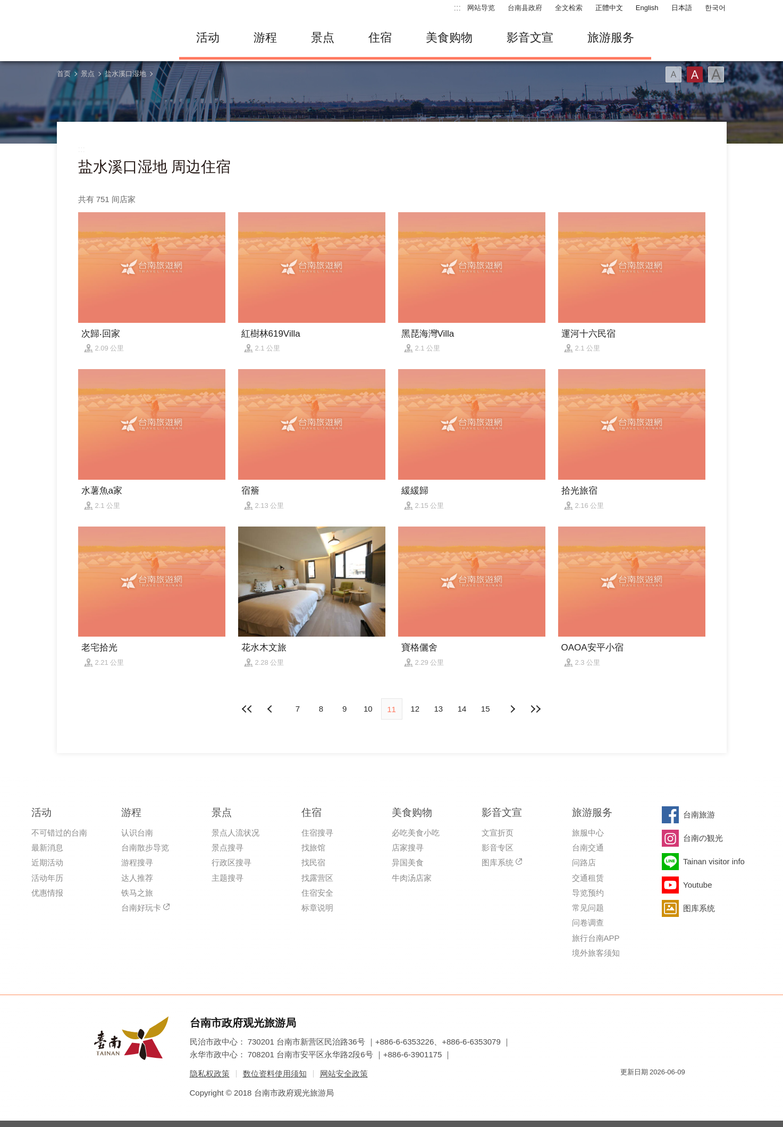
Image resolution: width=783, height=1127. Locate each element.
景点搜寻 (227, 847)
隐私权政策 (210, 1073)
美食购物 (449, 37)
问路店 (584, 862)
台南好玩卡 (141, 907)
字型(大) (716, 74)
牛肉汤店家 (412, 877)
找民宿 (313, 862)
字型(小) (673, 74)
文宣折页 (497, 832)
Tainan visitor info (714, 861)
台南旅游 (699, 814)
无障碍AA (666, 1091)
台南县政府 (525, 8)
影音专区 (497, 847)
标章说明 (317, 907)
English (647, 8)
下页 (271, 709)
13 (438, 708)
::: (457, 7)
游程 (265, 37)
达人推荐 (137, 877)
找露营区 (317, 877)
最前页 (247, 709)
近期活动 (47, 862)
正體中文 (609, 8)
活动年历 (47, 877)
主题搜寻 (227, 877)
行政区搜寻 (231, 862)
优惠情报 (47, 892)
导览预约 (588, 892)
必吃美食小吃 (416, 832)
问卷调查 (588, 922)
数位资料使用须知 (275, 1073)
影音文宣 (530, 37)
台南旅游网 (110, 37)
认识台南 (137, 832)
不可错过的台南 (59, 832)
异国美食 (408, 862)
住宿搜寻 (317, 832)
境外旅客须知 (596, 952)
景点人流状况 (235, 832)
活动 (208, 37)
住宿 (380, 37)
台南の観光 (703, 837)
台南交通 (588, 847)
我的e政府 (628, 1091)
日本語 (681, 8)
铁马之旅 (137, 892)
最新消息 (47, 847)
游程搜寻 (137, 862)
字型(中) (695, 74)
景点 (322, 37)
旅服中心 (588, 832)
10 (368, 708)
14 (462, 708)
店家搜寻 (408, 847)
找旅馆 (313, 847)
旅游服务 (610, 37)
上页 (512, 709)
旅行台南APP (596, 937)
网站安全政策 (344, 1073)
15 (485, 708)
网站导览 (481, 8)
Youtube (697, 884)
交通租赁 (588, 877)
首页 (64, 74)
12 (414, 708)
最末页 (535, 709)
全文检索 (569, 8)
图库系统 (497, 862)
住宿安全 (317, 892)
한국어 (715, 8)
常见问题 (588, 907)
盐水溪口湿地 (125, 74)
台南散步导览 (145, 847)
